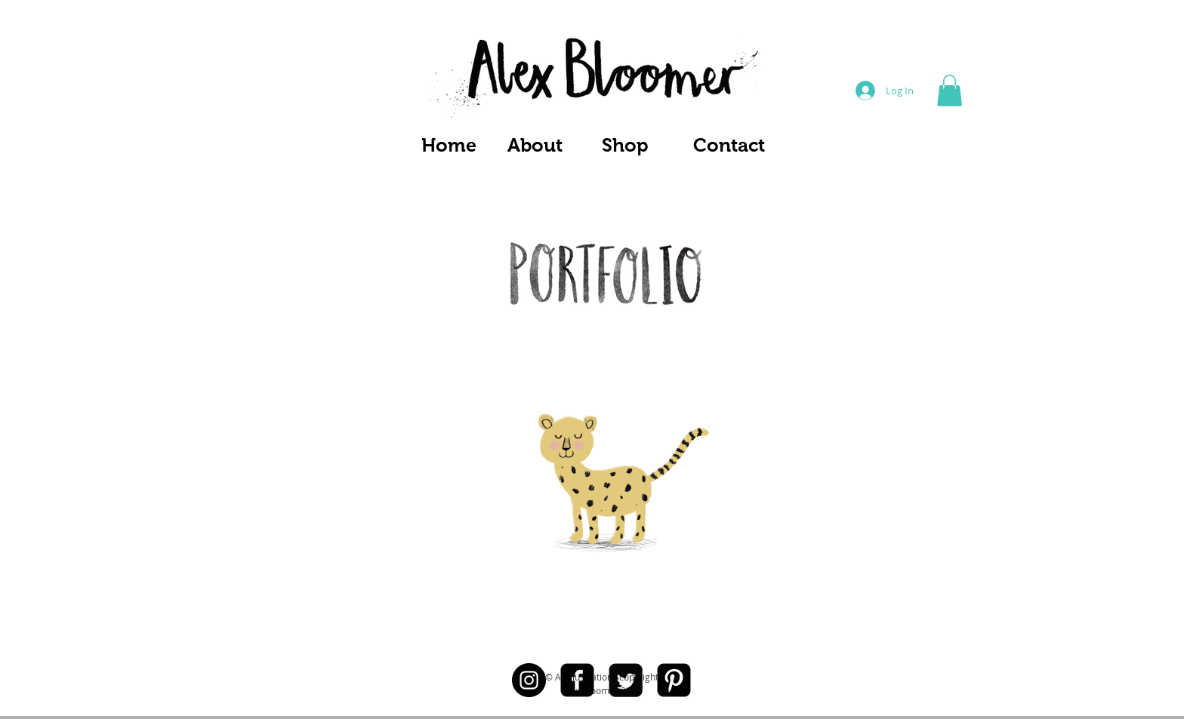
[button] (949, 90)
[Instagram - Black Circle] (529, 680)
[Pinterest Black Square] (674, 680)
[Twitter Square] (626, 680)
